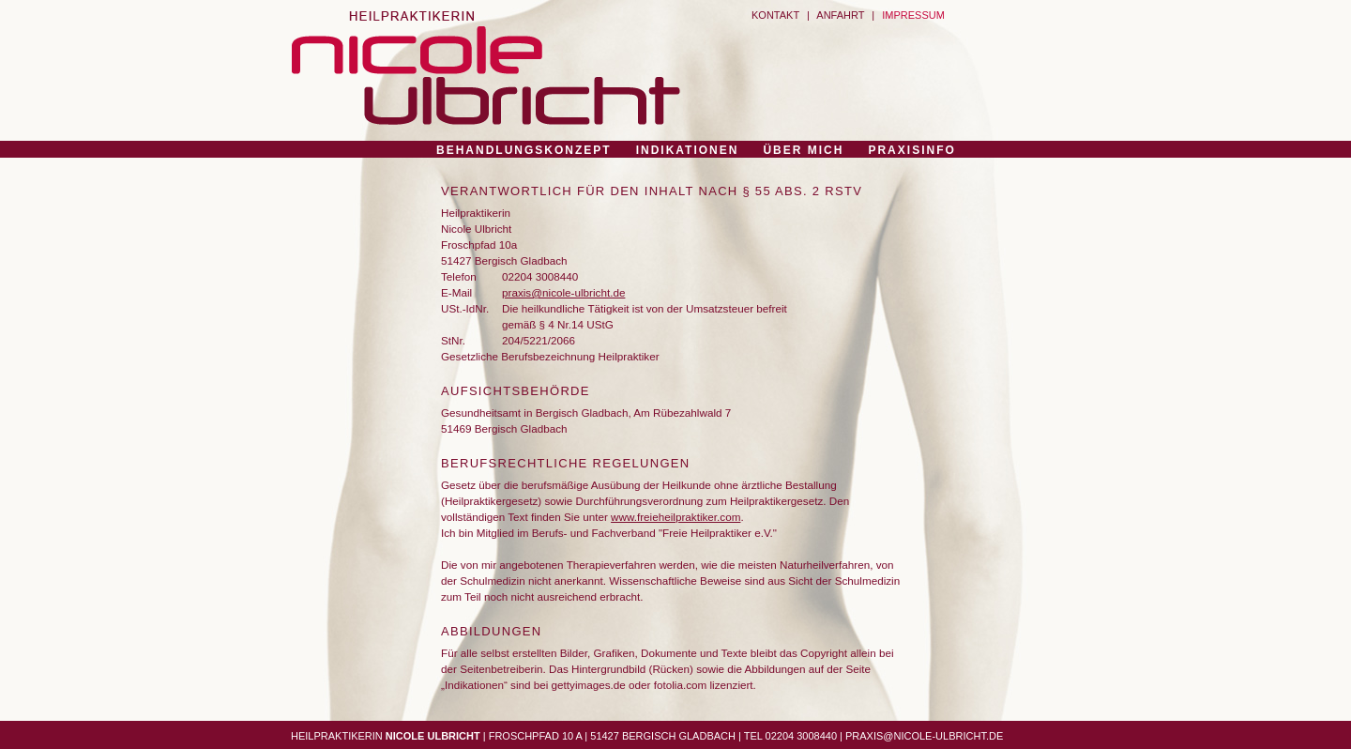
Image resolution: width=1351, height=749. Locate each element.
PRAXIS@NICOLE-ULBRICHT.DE (924, 735)
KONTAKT (775, 15)
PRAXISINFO (911, 150)
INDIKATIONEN (687, 150)
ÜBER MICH (803, 150)
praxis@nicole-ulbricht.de (563, 292)
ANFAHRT (840, 15)
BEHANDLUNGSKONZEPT (524, 150)
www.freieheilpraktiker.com (675, 517)
